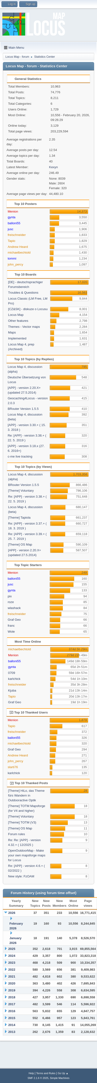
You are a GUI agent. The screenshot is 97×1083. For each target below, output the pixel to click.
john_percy (15, 264)
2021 (11, 976)
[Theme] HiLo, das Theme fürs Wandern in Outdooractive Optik (26, 795)
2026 (11, 913)
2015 (11, 1018)
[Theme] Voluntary (21, 490)
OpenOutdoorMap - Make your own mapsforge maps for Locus (26, 855)
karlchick (14, 679)
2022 (11, 969)
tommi (12, 258)
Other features (18, 321)
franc (11, 625)
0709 (11, 673)
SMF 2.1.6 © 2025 (38, 1078)
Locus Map (15, 315)
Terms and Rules (45, 1073)
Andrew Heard (18, 247)
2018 (11, 997)
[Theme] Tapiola (19, 517)
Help (31, 1073)
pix (10, 596)
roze (11, 602)
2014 (11, 1025)
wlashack (14, 608)
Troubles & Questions (23, 292)
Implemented (17, 338)
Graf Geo (14, 619)
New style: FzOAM (21, 876)
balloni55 (14, 223)
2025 (11, 949)
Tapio (11, 241)
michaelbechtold (19, 252)
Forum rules (16, 834)
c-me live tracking (20, 456)
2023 (11, 962)
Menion (13, 211)
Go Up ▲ (63, 1073)
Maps (12, 332)
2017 (11, 1004)
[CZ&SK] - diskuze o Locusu (28, 309)
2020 (11, 983)
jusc (10, 229)
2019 (11, 990)
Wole (11, 631)
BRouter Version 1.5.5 (23, 409)
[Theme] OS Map (20, 544)
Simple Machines (59, 1078)
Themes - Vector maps (24, 326)
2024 (11, 956)
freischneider (17, 235)
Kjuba (12, 690)
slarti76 (13, 767)
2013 (11, 1032)
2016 (11, 1011)
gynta (11, 217)
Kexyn (53, 167)
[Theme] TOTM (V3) (22, 822)
